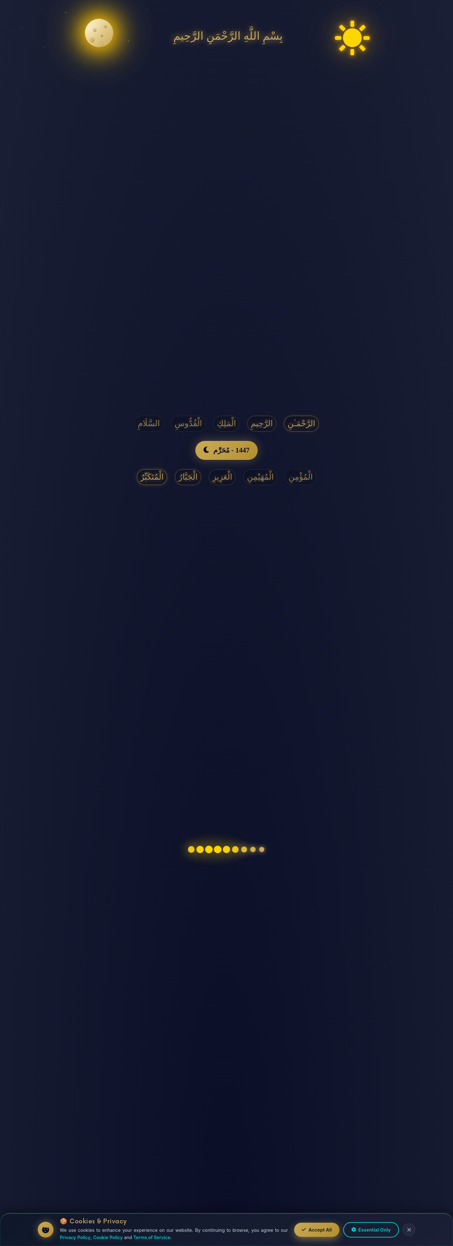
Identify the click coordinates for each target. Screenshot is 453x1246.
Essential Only (371, 1229)
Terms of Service (152, 1237)
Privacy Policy (75, 1237)
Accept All (317, 1229)
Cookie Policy (108, 1237)
